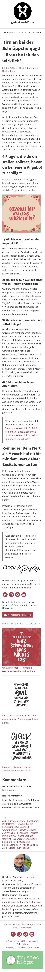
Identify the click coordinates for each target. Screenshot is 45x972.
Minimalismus (10, 71)
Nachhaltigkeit (25, 835)
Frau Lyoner (30, 876)
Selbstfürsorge (21, 841)
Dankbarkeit (33, 820)
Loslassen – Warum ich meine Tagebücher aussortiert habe (21, 749)
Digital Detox (8, 823)
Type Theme (33, 947)
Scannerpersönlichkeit (24, 838)
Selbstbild (7, 841)
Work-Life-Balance (28, 844)
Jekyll (20, 947)
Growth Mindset (27, 829)
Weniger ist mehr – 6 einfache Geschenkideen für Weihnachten (21, 650)
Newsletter (26, 924)
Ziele (4, 847)
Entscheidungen (25, 823)
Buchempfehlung (16, 820)
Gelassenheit (22, 826)
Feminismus (8, 826)
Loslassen (22, 32)
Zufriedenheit (23, 847)
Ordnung (6, 838)
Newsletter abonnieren (17, 614)
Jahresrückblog (10, 832)
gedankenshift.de (22, 22)
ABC (4, 820)
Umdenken (9, 32)
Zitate (12, 847)
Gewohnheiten (9, 829)
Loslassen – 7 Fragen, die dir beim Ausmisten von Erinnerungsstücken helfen (21, 699)
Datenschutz (22, 944)
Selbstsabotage (10, 844)
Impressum (33, 940)
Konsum (31, 67)
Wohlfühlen (35, 32)
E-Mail (28, 587)
